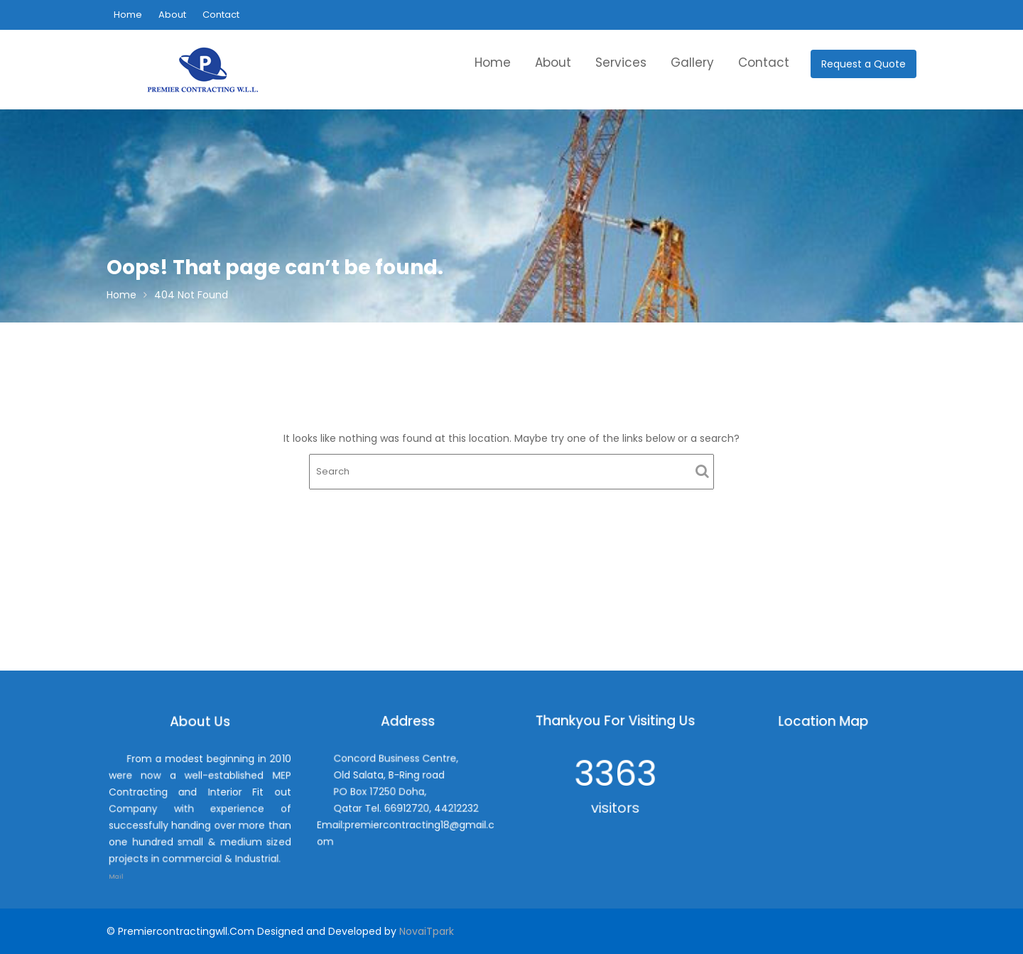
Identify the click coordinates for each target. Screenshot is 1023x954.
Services (620, 62)
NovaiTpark (426, 931)
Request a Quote (863, 64)
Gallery (692, 62)
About (172, 14)
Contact (220, 14)
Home (128, 14)
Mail (126, 866)
